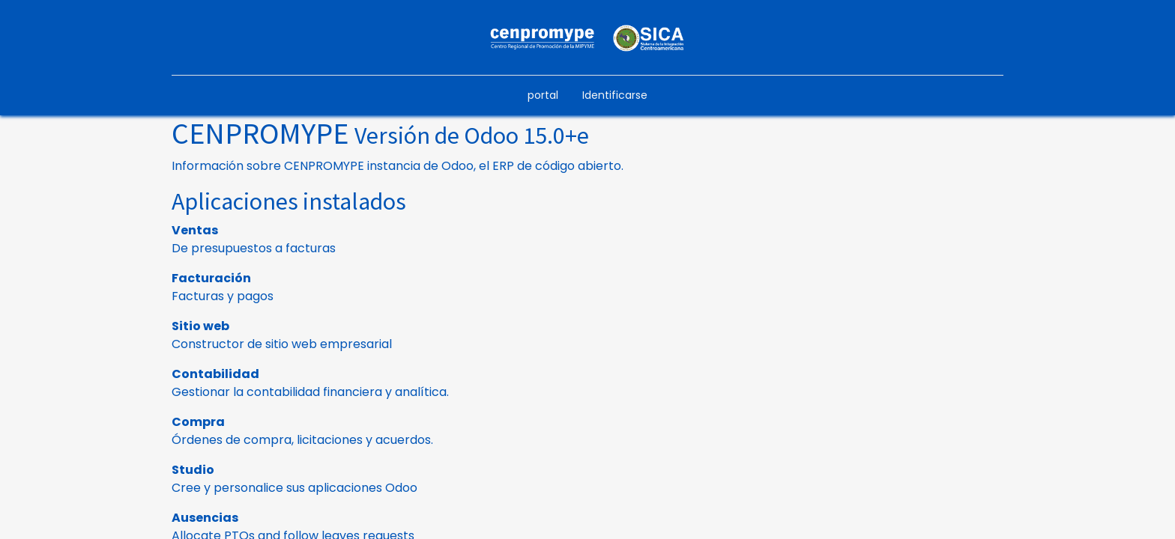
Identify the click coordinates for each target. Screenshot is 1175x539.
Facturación (211, 278)
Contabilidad (215, 374)
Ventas (195, 230)
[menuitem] (543, 95)
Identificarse (614, 95)
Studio (193, 469)
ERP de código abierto (556, 165)
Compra (198, 421)
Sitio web (200, 326)
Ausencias (205, 517)
